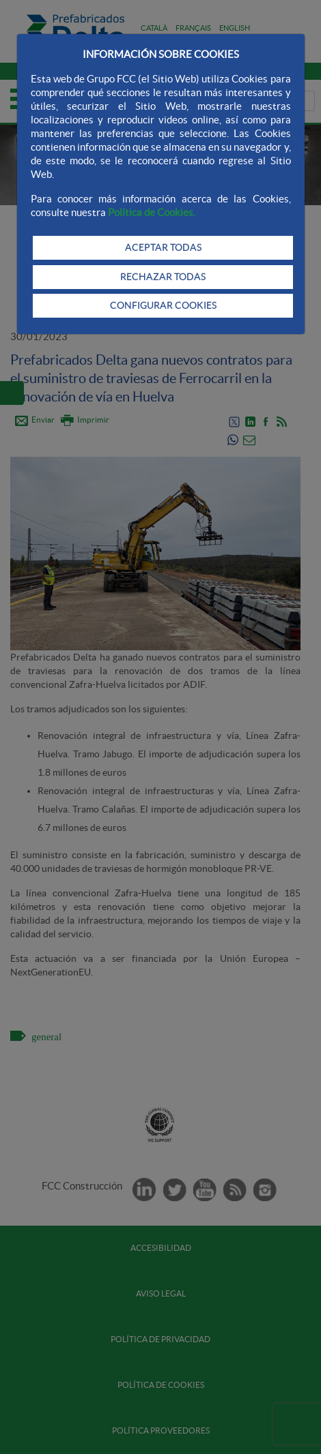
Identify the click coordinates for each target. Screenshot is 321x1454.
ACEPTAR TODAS (163, 247)
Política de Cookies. (151, 212)
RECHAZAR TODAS (163, 276)
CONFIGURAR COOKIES (163, 305)
